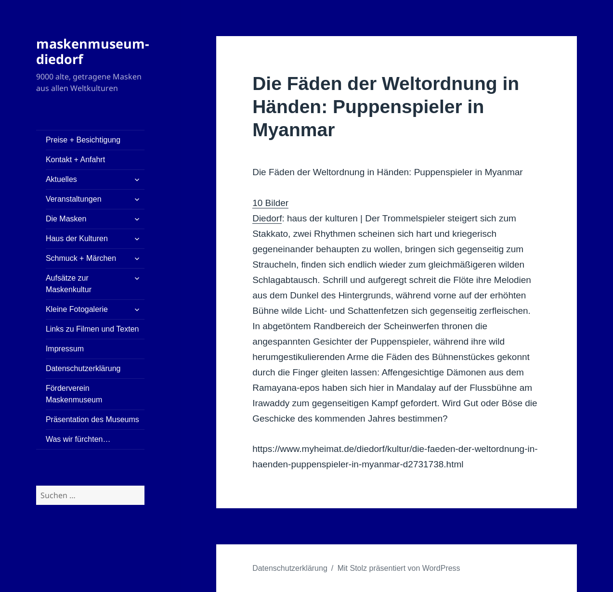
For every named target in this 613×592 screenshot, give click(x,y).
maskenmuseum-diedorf (92, 51)
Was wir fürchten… (78, 439)
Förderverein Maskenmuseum (74, 394)
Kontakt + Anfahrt (75, 159)
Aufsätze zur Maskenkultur (68, 284)
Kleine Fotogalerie (77, 309)
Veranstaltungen (74, 199)
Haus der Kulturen (77, 238)
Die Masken (66, 219)
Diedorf (267, 218)
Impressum (65, 349)
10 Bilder (270, 203)
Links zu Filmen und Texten (92, 329)
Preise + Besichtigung (83, 140)
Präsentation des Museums (92, 419)
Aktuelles (61, 179)
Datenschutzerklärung (83, 368)
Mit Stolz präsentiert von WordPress (399, 568)
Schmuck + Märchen (81, 258)
